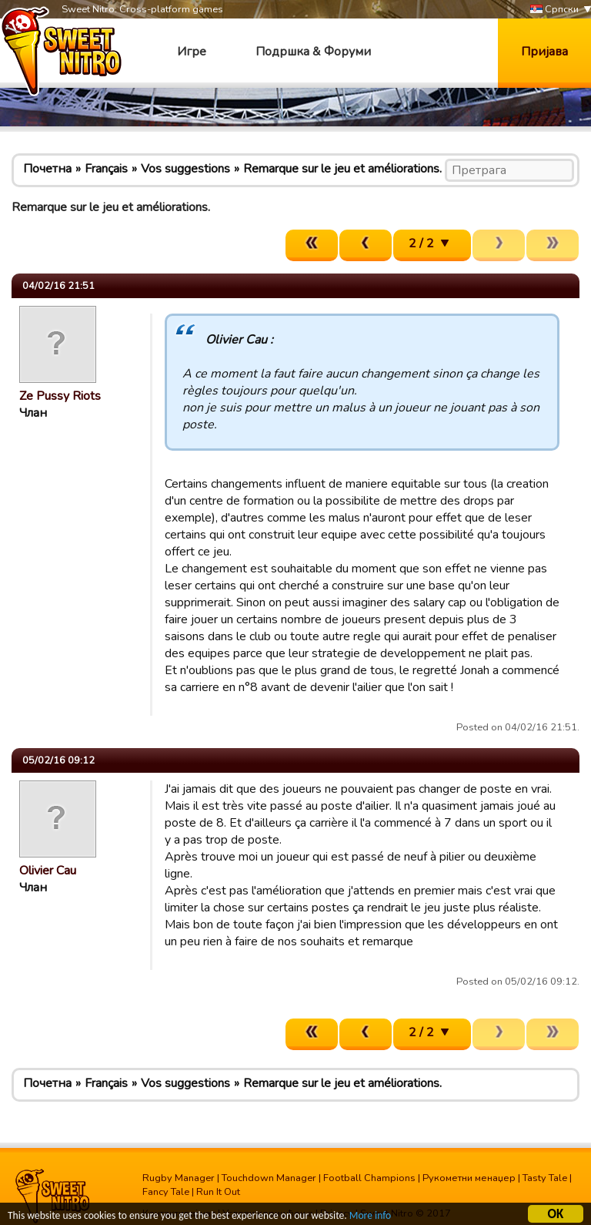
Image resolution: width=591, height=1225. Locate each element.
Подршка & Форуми (313, 51)
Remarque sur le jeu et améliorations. (342, 168)
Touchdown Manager (269, 1178)
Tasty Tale (545, 1178)
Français (106, 168)
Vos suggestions (185, 168)
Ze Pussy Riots (60, 396)
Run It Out (218, 1192)
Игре (191, 51)
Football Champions (369, 1178)
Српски (554, 9)
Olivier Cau (47, 870)
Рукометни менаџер (469, 1178)
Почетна (47, 168)
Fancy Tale (165, 1192)
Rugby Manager (178, 1178)
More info (370, 1216)
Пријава (544, 51)
